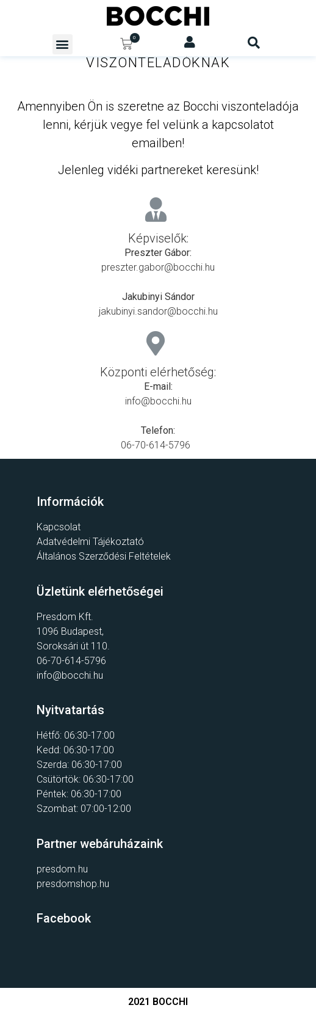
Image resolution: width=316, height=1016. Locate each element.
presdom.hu (62, 869)
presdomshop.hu (73, 884)
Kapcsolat (59, 527)
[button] (62, 44)
